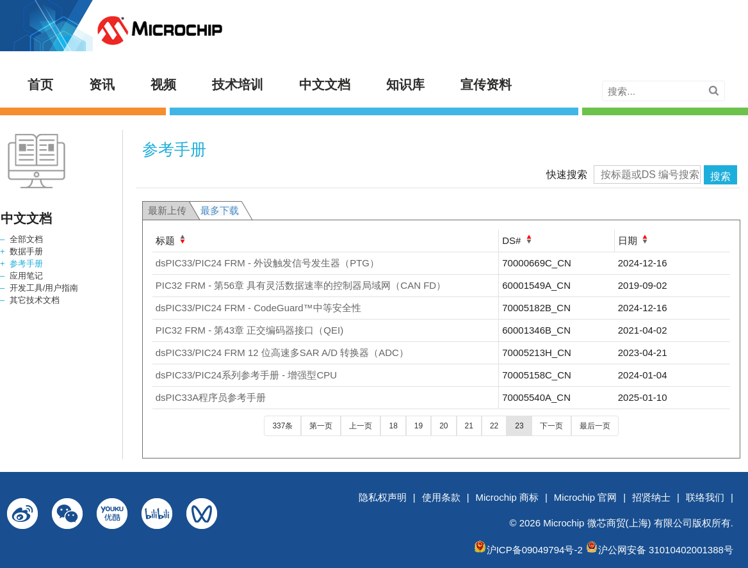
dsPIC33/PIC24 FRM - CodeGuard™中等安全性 (258, 307)
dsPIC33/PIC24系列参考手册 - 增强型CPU (246, 374)
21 (469, 425)
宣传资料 (486, 84)
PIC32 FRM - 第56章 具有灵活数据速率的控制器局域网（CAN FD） (301, 285)
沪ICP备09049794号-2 (535, 549)
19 (418, 425)
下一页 (551, 425)
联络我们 (705, 497)
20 (443, 425)
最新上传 (167, 210)
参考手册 (26, 263)
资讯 (102, 84)
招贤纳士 (651, 497)
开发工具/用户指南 (44, 288)
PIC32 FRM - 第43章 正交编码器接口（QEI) (249, 330)
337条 (282, 425)
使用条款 (441, 497)
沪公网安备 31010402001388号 (665, 549)
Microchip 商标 (507, 497)
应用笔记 (26, 275)
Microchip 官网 (585, 497)
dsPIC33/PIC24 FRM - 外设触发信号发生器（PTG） (267, 262)
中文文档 (324, 84)
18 (393, 425)
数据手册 (26, 251)
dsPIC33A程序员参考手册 (211, 397)
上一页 (360, 425)
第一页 (320, 425)
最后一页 (595, 425)
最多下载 (219, 210)
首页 (40, 84)
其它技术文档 (35, 300)
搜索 (720, 176)
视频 (163, 84)
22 (494, 425)
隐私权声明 (383, 497)
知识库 (405, 84)
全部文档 (26, 239)
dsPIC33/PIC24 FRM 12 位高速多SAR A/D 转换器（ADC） (282, 352)
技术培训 (237, 84)
